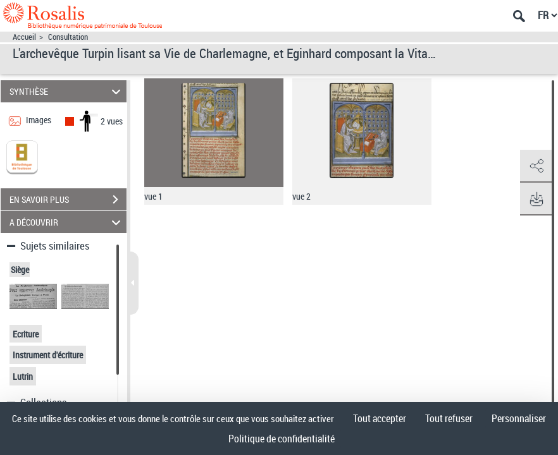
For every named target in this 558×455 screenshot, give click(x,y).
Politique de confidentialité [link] (281, 439)
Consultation (68, 37)
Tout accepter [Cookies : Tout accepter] (379, 418)
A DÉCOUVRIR (66, 222)
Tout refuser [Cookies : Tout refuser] (449, 418)
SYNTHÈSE (66, 91)
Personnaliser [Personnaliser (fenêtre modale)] (519, 418)
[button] (536, 166)
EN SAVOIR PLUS (68, 200)
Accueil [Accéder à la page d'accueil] (24, 37)
